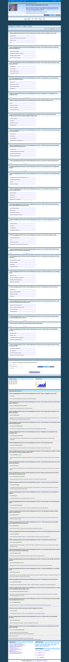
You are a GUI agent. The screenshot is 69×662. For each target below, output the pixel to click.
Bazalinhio (37, 11)
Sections (17, 0)
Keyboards (37, 646)
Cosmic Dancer (13, 68)
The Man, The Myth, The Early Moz (16, 645)
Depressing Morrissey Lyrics (15, 651)
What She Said (12, 335)
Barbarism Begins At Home (15, 55)
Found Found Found (14, 105)
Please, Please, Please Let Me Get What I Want (19, 244)
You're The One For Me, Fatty (15, 352)
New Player (54, 0)
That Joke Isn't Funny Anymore (16, 305)
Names (49, 643)
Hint (59, 48)
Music (36, 643)
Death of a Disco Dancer (14, 86)
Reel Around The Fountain (15, 260)
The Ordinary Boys (13, 223)
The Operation (12, 227)
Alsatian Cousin (13, 40)
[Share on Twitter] (52, 15)
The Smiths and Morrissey (14, 649)
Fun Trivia (12, 1)
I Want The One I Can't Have (15, 153)
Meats (52, 643)
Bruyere (25, 638)
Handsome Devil (13, 138)
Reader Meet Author (14, 266)
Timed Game (57, 28)
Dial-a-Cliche (12, 82)
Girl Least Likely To (13, 118)
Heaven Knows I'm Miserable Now (16, 140)
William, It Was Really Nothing (15, 339)
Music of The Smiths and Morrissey (16, 643)
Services (25, 0)
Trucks (55, 644)
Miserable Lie (12, 195)
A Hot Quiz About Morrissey (15, 653)
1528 (44, 19)
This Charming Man (13, 309)
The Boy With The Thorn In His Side (16, 53)
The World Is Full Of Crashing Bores (17, 337)
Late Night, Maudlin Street (15, 179)
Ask (10, 42)
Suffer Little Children (14, 294)
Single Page (52, 28)
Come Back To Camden (14, 73)
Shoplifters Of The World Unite (16, 279)
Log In (59, 0)
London (11, 181)
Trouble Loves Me (13, 311)
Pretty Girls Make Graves (14, 237)
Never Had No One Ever (14, 208)
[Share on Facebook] (47, 15)
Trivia (21, 0)
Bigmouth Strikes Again (14, 51)
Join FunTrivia (18, 2)
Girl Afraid (12, 120)
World (39, 643)
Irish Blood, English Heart (15, 155)
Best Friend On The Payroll (15, 57)
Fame (11, 103)
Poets (52, 644)
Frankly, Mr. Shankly (14, 107)
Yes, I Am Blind (13, 350)
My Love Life (12, 197)
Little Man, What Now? (14, 183)
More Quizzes (41, 654)
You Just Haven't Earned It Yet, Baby (17, 355)
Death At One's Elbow (14, 84)
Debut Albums (44, 644)
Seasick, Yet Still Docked (14, 282)
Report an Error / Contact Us (42, 660)
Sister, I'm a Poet (13, 275)
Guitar (41, 644)
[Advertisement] (34, 23)
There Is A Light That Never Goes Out (17, 307)
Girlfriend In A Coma (14, 122)
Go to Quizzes (41, 652)
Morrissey (41, 646)
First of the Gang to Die (14, 109)
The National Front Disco (14, 212)
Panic (11, 239)
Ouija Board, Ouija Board (15, 230)
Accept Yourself (13, 35)
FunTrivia (40, 657)
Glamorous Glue (13, 125)
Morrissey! (12, 650)
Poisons (49, 644)
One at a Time (47, 28)
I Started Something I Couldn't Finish (17, 151)
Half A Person (12, 136)
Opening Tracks (46, 646)
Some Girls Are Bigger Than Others (16, 277)
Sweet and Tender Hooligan (15, 291)
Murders (55, 643)
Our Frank (12, 225)
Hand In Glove (12, 133)
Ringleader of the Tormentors (15, 646)
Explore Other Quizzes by (43, 650)
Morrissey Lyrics (13, 647)
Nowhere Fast (12, 210)
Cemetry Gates (13, 66)
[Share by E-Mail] (57, 15)
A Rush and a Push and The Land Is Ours (18, 38)
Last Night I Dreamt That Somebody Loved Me (19, 177)
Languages (42, 643)
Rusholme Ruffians (13, 262)
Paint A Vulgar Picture (14, 242)
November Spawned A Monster (16, 214)
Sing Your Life (12, 289)
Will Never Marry (13, 333)
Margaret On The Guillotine (15, 199)
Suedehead (12, 296)
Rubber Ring (12, 264)
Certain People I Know (14, 71)
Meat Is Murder (13, 192)
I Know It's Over (13, 149)
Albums (46, 643)
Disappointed (12, 88)
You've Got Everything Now (15, 348)
